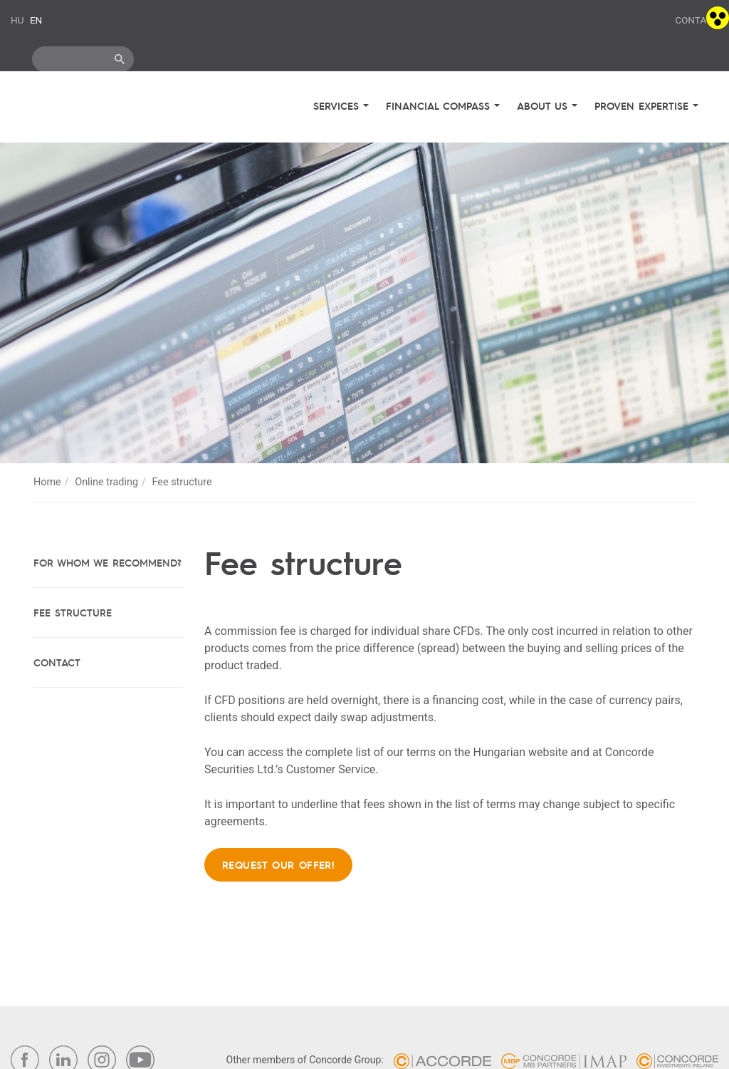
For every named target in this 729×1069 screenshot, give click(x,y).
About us (544, 105)
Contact (696, 20)
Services (338, 105)
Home (47, 482)
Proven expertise (643, 105)
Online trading (106, 482)
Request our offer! (278, 864)
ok (119, 59)
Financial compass (440, 105)
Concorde (93, 109)
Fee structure (72, 612)
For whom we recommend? (107, 562)
